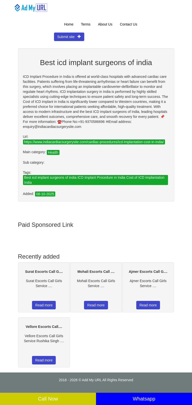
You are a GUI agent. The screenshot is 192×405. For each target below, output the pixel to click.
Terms (85, 24)
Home (68, 24)
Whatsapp (144, 398)
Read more (43, 305)
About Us (105, 24)
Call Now (48, 398)
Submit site (69, 37)
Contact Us (128, 24)
